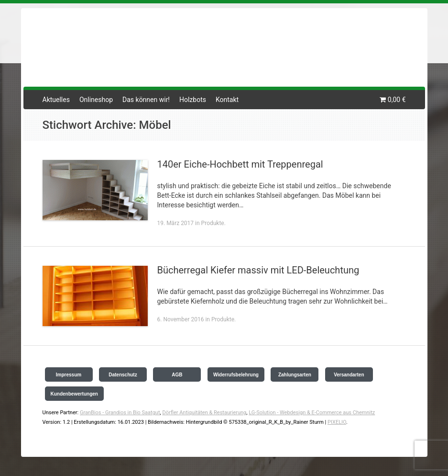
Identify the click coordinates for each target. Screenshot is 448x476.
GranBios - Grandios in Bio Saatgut (120, 412)
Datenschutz (123, 374)
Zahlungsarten (294, 374)
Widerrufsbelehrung (236, 374)
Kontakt (227, 99)
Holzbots (192, 99)
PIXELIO (337, 422)
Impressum (68, 374)
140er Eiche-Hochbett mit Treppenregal (240, 164)
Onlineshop (96, 99)
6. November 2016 (180, 319)
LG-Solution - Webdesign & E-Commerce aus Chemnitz (312, 412)
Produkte (212, 223)
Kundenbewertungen (74, 394)
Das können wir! (146, 99)
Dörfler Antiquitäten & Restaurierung (204, 412)
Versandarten (349, 374)
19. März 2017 (175, 223)
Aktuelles (56, 99)
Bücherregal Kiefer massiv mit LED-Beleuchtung (258, 270)
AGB (177, 374)
